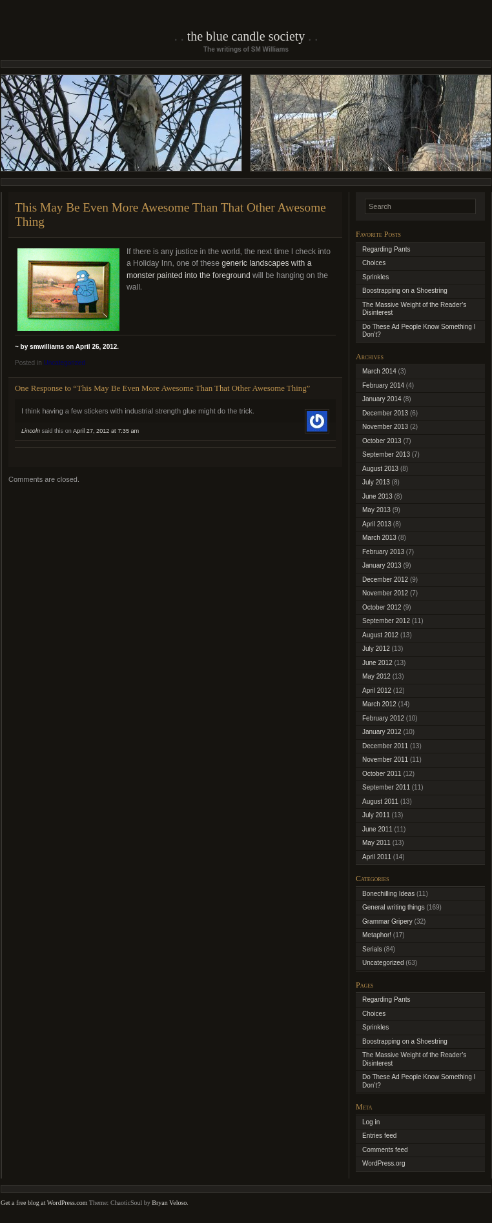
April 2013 (376, 524)
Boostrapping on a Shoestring (404, 290)
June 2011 (377, 829)
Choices (373, 262)
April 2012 (376, 690)
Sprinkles (375, 277)
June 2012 (377, 662)
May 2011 (376, 842)
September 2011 (386, 787)
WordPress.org (383, 1163)
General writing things (393, 907)
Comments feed (385, 1149)
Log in (371, 1122)
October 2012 (382, 607)
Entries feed (379, 1135)
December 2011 (385, 746)
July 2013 (376, 482)
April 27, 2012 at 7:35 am (106, 431)
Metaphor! (376, 935)
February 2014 (383, 385)
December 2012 (385, 579)
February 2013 (383, 551)
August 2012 (380, 635)
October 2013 (382, 440)
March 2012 (379, 704)
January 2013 (382, 565)
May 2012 (376, 676)
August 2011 (380, 801)
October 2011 (382, 773)
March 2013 (379, 537)
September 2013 (386, 454)
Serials (372, 949)
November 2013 (385, 426)
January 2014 (382, 399)
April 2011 (376, 856)
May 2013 (376, 509)
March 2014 (379, 371)
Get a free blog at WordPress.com (44, 1202)
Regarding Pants (386, 249)
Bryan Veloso (169, 1202)
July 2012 (376, 648)
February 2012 (383, 718)
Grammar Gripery (387, 921)
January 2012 (382, 731)
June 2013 (377, 496)
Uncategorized (64, 362)
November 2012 (385, 593)
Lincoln (30, 431)
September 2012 (386, 620)
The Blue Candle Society (246, 36)
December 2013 (385, 413)
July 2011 (376, 815)
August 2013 (380, 468)
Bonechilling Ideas (388, 893)
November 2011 (385, 759)
